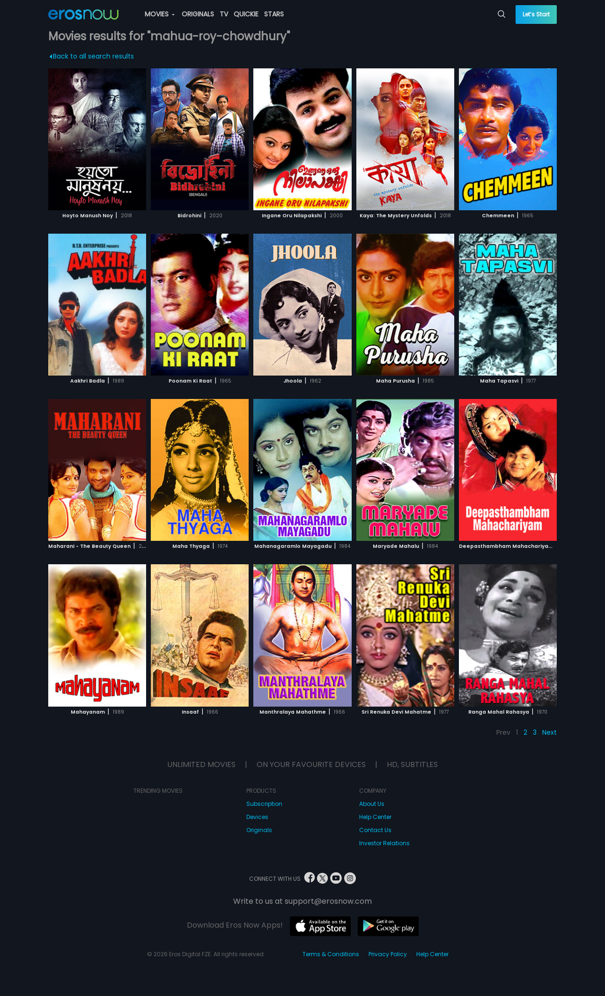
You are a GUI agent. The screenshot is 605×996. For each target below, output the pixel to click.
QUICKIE (246, 14)
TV (224, 14)
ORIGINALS (198, 14)
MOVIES (160, 14)
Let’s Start (536, 14)
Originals (259, 830)
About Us (371, 804)
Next (549, 732)
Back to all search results (92, 56)
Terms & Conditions (330, 954)
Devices (257, 817)
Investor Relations (384, 843)
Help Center (375, 817)
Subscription (264, 804)
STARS (274, 14)
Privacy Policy (388, 954)
